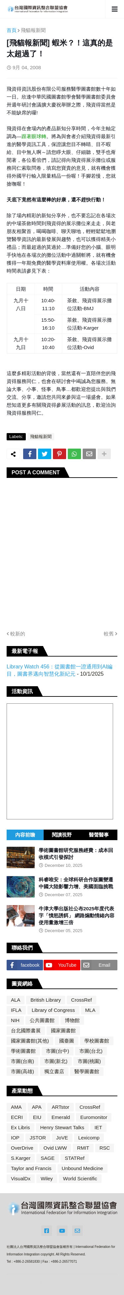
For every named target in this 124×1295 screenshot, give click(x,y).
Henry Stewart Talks (62, 1127)
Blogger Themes (55, 1282)
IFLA (16, 1010)
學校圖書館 (96, 1041)
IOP (15, 1137)
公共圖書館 (42, 1020)
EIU (37, 1117)
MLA (90, 1010)
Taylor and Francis (31, 1168)
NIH (15, 1020)
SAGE (48, 1158)
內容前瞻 (25, 835)
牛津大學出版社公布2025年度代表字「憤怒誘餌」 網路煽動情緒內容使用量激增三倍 (76, 915)
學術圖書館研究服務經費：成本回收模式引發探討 (76, 853)
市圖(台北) (91, 1051)
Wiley (47, 1178)
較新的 (17, 633)
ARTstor (60, 1107)
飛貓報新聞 (33, 30)
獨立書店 (54, 1071)
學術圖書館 (23, 1051)
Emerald (61, 1117)
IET (98, 1127)
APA (37, 1107)
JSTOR (38, 1137)
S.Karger (20, 1158)
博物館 (72, 1020)
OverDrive (22, 1148)
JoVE (62, 1137)
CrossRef (81, 1000)
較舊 (109, 633)
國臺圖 (66, 1041)
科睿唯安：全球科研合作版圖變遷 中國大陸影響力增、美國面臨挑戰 (76, 883)
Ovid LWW (55, 1148)
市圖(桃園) (89, 1061)
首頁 (12, 30)
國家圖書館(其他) (30, 1041)
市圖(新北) (55, 1061)
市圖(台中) (57, 1051)
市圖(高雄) (22, 1071)
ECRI (17, 1117)
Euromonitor (93, 1117)
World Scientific (80, 1178)
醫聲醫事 (99, 835)
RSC (105, 1148)
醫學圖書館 (86, 1071)
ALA (15, 1000)
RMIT (83, 1148)
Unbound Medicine (82, 1168)
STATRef (74, 1158)
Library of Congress (53, 1010)
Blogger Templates (95, 1282)
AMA (16, 1107)
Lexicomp (89, 1137)
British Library (45, 1000)
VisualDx (20, 1178)
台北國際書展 (26, 1030)
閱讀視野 (62, 835)
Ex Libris (20, 1127)
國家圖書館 (63, 1030)
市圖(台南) (22, 1061)
